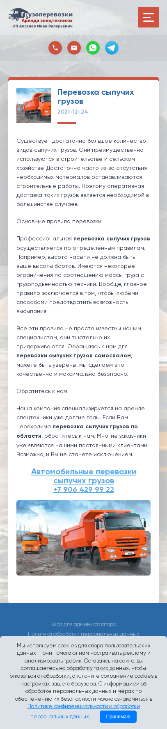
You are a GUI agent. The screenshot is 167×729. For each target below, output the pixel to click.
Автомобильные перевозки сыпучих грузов (83, 475)
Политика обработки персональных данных (84, 634)
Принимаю (118, 717)
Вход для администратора (83, 624)
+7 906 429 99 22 (83, 489)
